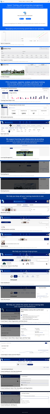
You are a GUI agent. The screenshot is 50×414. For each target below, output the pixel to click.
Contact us (28, 1)
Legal (31, 1)
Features (20, 1)
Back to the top (25, 412)
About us (24, 1)
